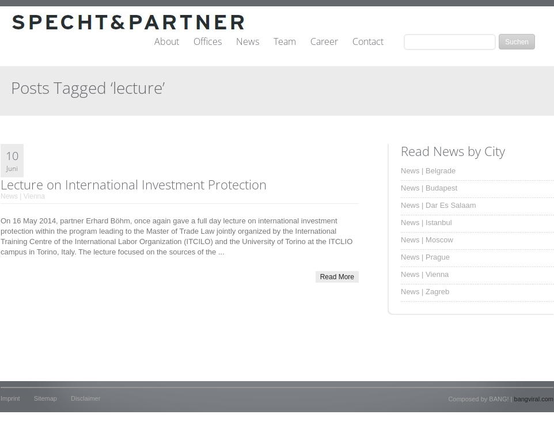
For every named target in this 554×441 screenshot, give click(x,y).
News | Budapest (429, 188)
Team (285, 42)
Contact (368, 42)
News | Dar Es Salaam (438, 205)
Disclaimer (85, 398)
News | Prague (425, 257)
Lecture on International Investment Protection (134, 184)
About (166, 42)
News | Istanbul (426, 222)
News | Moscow (427, 239)
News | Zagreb (425, 291)
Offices (207, 42)
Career (324, 42)
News (247, 42)
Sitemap (45, 398)
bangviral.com (533, 399)
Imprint (10, 398)
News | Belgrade (428, 170)
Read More (337, 277)
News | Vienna (23, 196)
